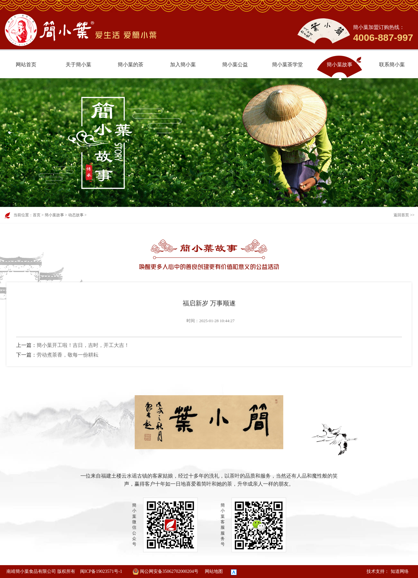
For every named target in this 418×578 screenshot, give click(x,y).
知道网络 (400, 571)
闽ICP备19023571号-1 (101, 571)
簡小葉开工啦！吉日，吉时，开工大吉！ (83, 345)
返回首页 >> (404, 215)
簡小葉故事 (54, 215)
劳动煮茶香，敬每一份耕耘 (67, 355)
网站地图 (214, 571)
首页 (37, 215)
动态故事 (76, 215)
